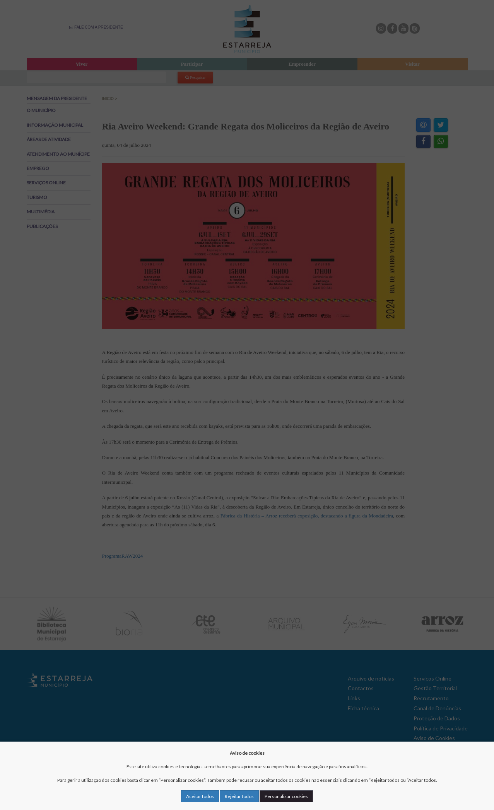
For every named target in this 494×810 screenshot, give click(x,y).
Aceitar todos (200, 796)
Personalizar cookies (286, 796)
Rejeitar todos (239, 796)
